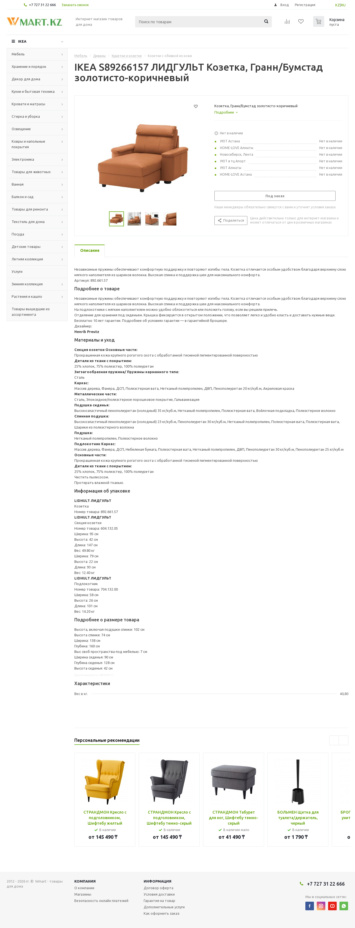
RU (343, 5)
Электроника (23, 159)
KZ (337, 5)
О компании (84, 888)
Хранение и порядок (29, 66)
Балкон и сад (23, 197)
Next (183, 219)
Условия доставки (159, 894)
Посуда (18, 234)
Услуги (17, 271)
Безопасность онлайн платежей (101, 901)
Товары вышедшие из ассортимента (31, 311)
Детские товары (26, 246)
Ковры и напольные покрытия (28, 144)
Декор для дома (26, 79)
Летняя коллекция (27, 259)
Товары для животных (31, 172)
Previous (102, 219)
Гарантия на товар (159, 901)
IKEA (22, 41)
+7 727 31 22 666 (42, 5)
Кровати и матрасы (28, 104)
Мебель (18, 54)
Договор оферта (158, 888)
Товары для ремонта (30, 209)
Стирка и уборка (26, 116)
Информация (157, 881)
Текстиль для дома (28, 222)
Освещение (21, 129)
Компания (85, 881)
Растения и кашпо (27, 296)
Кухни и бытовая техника (33, 91)
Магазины (82, 894)
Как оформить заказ (161, 913)
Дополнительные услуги (164, 907)
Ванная (18, 184)
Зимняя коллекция (27, 284)
